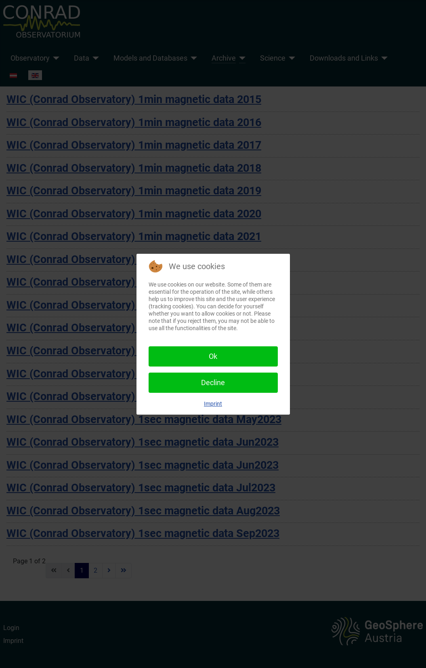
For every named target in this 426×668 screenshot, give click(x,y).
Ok (213, 356)
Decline (213, 382)
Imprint (213, 403)
